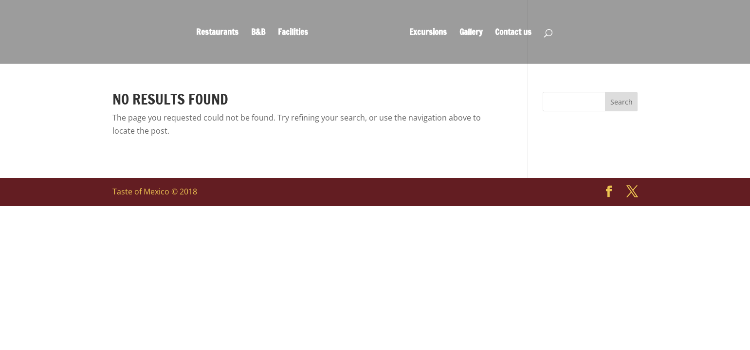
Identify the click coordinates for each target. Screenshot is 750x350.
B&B (258, 33)
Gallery (470, 33)
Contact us (513, 33)
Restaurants (217, 33)
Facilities (293, 33)
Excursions (428, 33)
